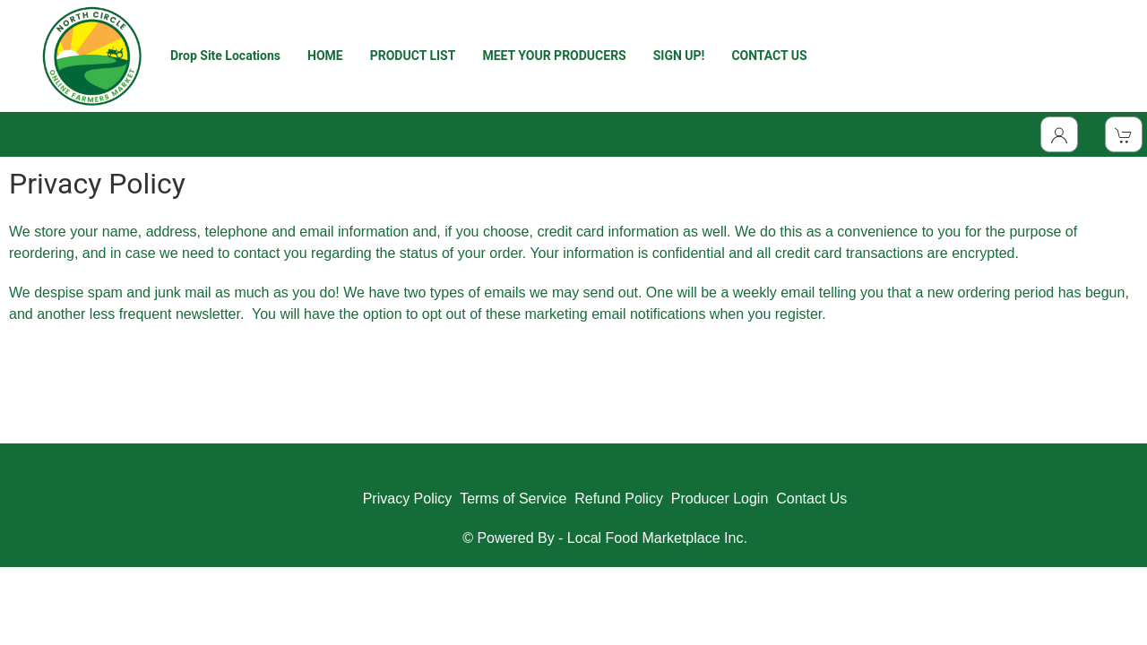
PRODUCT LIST (413, 55)
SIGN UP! (679, 55)
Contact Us (811, 498)
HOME (325, 55)
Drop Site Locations (225, 55)
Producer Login (720, 498)
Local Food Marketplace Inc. (657, 538)
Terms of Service (513, 498)
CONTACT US (768, 55)
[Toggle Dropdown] (1059, 134)
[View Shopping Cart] (1124, 134)
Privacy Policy (408, 498)
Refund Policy (618, 498)
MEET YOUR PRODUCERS (553, 55)
